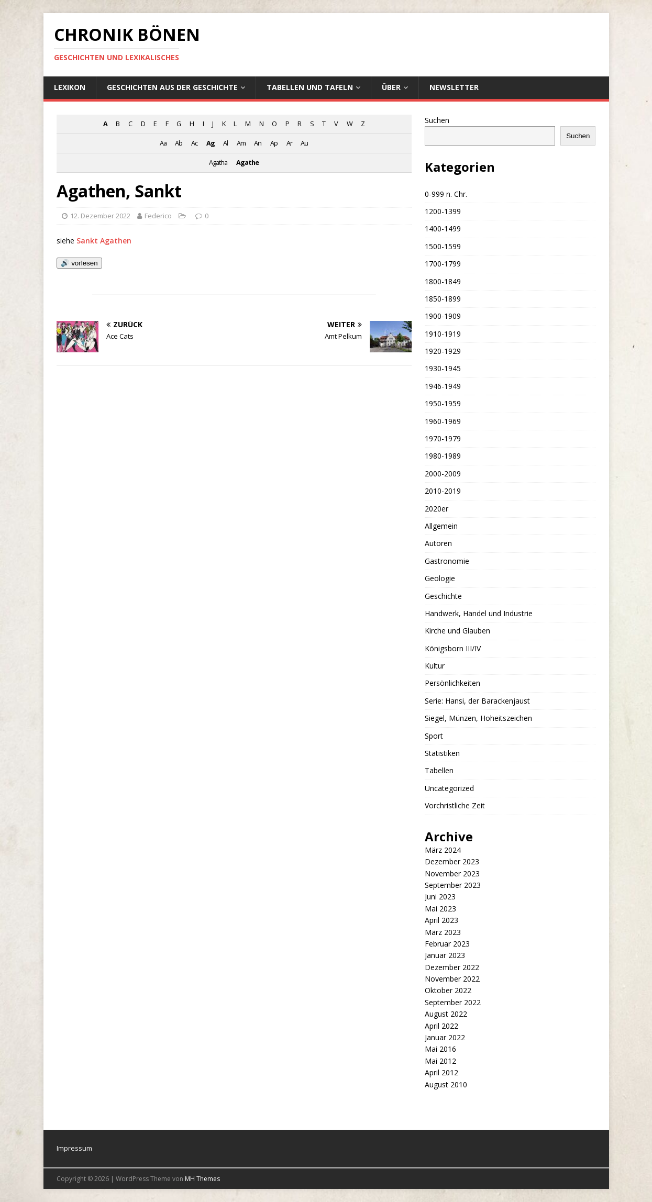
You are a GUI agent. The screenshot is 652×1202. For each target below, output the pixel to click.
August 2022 (446, 1014)
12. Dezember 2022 (100, 215)
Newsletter (454, 87)
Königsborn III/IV (453, 648)
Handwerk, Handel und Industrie (479, 613)
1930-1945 (443, 368)
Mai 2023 (440, 909)
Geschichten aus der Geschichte (172, 87)
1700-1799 (443, 264)
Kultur (435, 666)
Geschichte (443, 596)
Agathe (247, 162)
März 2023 (443, 932)
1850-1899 (443, 299)
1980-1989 (443, 456)
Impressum (74, 1148)
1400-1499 (443, 228)
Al (225, 143)
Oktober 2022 (448, 990)
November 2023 (452, 873)
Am (241, 143)
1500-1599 (443, 246)
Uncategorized (449, 788)
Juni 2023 (440, 897)
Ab (178, 143)
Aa (163, 143)
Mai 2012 (440, 1061)
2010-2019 (443, 491)
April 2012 (441, 1072)
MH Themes (202, 1178)
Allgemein (441, 526)
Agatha (218, 162)
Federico (158, 215)
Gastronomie (447, 561)
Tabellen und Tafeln (310, 87)
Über (391, 87)
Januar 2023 (445, 955)
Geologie (440, 578)
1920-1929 (443, 351)
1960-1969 (443, 421)
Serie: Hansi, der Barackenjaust (477, 701)
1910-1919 (443, 334)
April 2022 (441, 1026)
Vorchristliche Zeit (455, 805)
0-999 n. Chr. (446, 194)
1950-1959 (443, 403)
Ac (194, 143)
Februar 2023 (447, 944)
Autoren (438, 543)
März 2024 (443, 850)
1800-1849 (443, 281)
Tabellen (439, 770)
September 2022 (453, 1002)
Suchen (437, 120)
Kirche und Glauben (457, 631)
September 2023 (453, 885)
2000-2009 (443, 473)
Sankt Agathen (103, 241)
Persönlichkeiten (452, 683)
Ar (289, 143)
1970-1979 (443, 438)
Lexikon (69, 87)
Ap (274, 143)
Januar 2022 (445, 1037)
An (257, 143)
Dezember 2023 (452, 861)
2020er (436, 509)
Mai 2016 (440, 1049)
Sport (434, 736)
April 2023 (441, 920)
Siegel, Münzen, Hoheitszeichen (478, 718)
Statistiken (442, 753)
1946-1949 (443, 386)
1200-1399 (443, 211)
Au (304, 143)
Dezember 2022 (452, 967)
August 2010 (446, 1084)
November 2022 (452, 979)
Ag (210, 143)
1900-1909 (443, 316)
